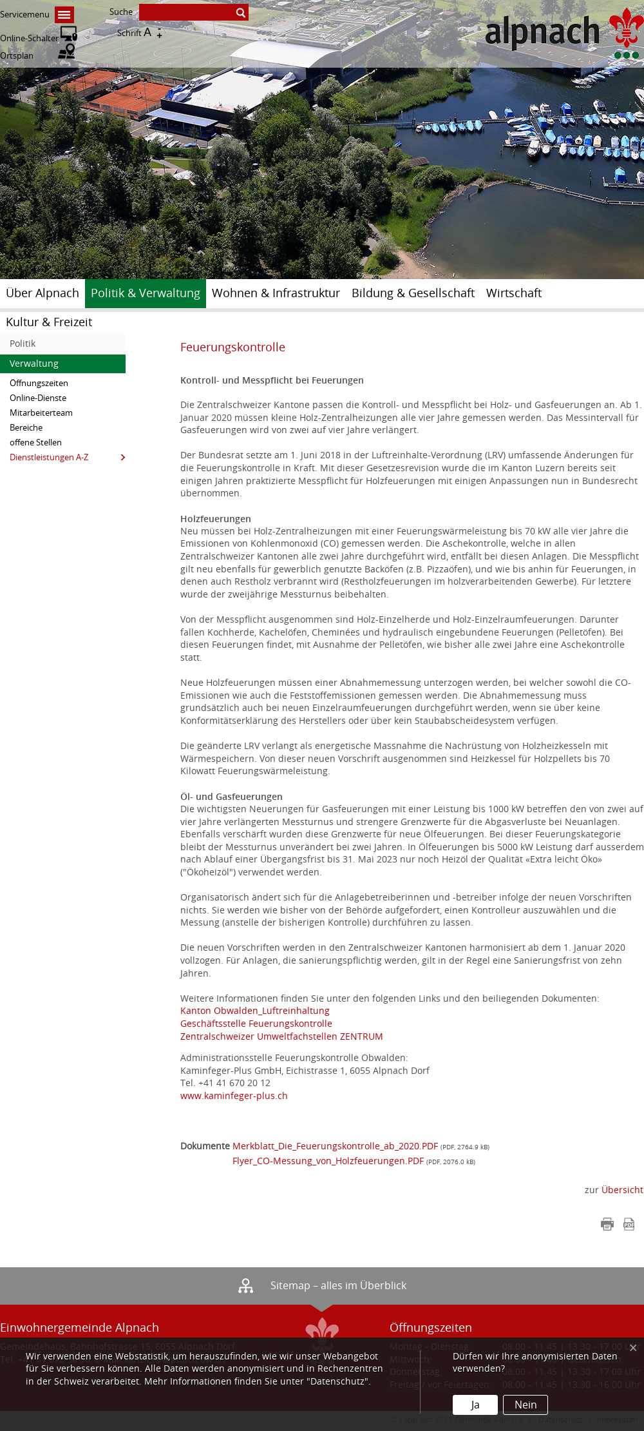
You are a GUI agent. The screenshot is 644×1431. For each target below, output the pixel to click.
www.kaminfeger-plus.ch (234, 1096)
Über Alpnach (42, 293)
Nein (526, 1405)
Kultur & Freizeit (49, 322)
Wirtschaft (514, 293)
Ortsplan (37, 56)
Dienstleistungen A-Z (49, 457)
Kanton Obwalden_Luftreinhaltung (255, 1011)
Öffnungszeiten (39, 383)
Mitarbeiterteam (41, 413)
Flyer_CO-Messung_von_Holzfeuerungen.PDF (328, 1161)
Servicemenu (37, 14)
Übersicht (622, 1190)
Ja (475, 1405)
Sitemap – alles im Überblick (338, 1286)
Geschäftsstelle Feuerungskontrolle (256, 1023)
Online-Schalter (38, 38)
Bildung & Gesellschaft (413, 293)
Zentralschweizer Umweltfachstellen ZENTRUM (281, 1036)
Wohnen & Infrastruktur (276, 293)
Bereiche (26, 428)
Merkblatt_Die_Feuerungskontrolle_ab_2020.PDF (335, 1146)
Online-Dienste (38, 398)
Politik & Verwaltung (145, 293)
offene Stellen (36, 442)
